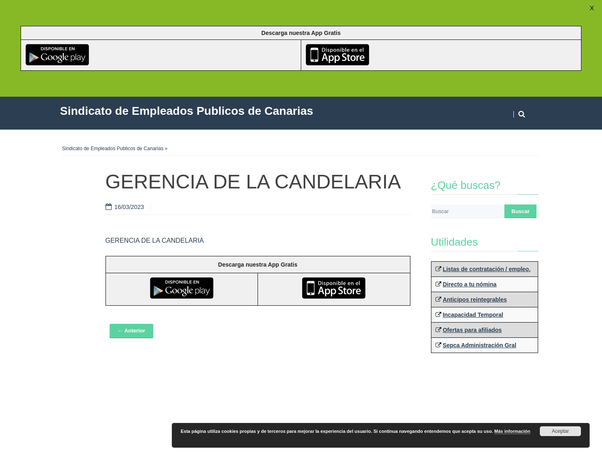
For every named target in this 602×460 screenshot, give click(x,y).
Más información (512, 431)
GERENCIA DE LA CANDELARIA (154, 240)
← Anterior (131, 331)
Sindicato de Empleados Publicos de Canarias (113, 148)
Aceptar (560, 431)
